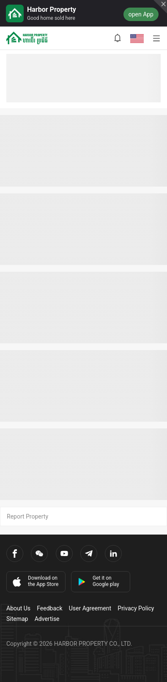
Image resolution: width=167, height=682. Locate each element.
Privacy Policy (136, 608)
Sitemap (17, 618)
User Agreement (90, 608)
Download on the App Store (34, 581)
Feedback (49, 608)
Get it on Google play (98, 581)
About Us (18, 608)
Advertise (47, 618)
